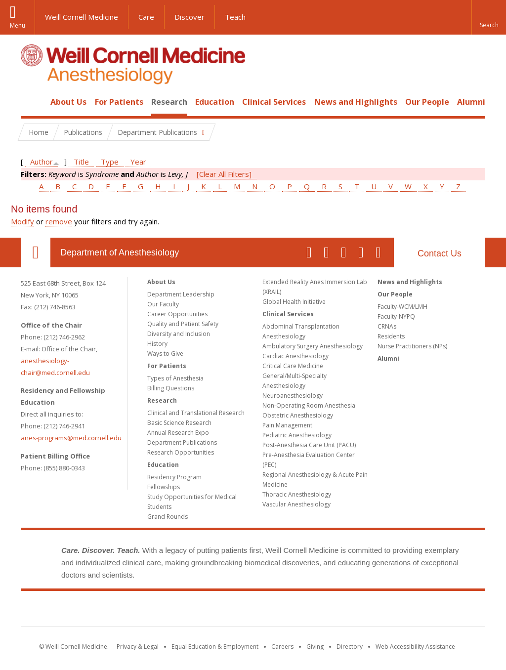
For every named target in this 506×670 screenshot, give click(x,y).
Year (138, 162)
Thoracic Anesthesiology (296, 494)
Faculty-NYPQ (396, 316)
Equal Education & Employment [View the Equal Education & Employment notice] (214, 646)
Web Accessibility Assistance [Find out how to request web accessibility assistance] (415, 646)
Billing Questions (170, 388)
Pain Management (287, 425)
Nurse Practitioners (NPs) (412, 346)
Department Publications (182, 442)
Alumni (471, 101)
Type (110, 162)
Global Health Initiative (294, 301)
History (157, 343)
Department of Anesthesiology (119, 252)
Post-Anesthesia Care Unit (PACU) (309, 445)
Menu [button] (17, 25)
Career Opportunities (177, 314)
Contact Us (440, 253)
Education (214, 101)
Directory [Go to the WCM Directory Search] (350, 646)
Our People (427, 101)
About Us (68, 101)
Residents (391, 336)
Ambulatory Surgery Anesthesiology (312, 346)
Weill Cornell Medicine (81, 17)
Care (146, 17)
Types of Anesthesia (175, 378)
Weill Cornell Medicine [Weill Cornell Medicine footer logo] (253, 611)
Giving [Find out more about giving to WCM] (315, 646)
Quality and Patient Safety (182, 324)
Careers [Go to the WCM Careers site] (282, 646)
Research (169, 101)
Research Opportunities (180, 452)
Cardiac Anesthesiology (295, 356)
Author (41, 162)
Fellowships (163, 487)
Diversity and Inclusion (178, 334)
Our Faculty (163, 304)
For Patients (119, 101)
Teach (235, 17)
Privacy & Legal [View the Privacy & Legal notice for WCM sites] (138, 646)
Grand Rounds (167, 516)
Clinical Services (274, 101)
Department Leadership (180, 294)
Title (81, 162)
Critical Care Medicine (292, 366)
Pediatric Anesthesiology (297, 435)
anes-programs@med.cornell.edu (71, 437)
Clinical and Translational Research (196, 413)
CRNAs (387, 326)
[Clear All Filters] (224, 174)
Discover (189, 17)
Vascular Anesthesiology (296, 504)
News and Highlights (355, 101)
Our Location (35, 252)
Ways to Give (165, 353)
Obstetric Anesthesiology (297, 415)
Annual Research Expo (178, 432)
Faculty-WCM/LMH (402, 306)
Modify (22, 221)
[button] (488, 17)
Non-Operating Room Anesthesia (308, 405)
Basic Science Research (179, 423)
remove (58, 221)
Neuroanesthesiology (292, 395)
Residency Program (174, 477)
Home (32, 102)
